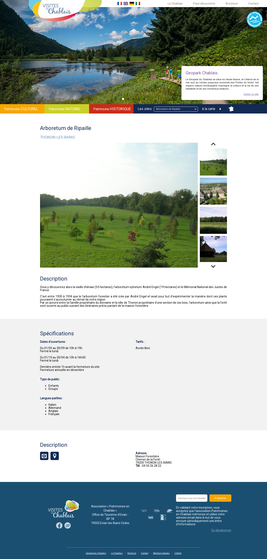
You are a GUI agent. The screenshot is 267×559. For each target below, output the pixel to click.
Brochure (232, 3)
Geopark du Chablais (96, 553)
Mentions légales (161, 553)
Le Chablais (175, 3)
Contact (253, 3)
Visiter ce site (251, 94)
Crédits (177, 553)
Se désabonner (221, 530)
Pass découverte (204, 3)
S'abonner (220, 498)
